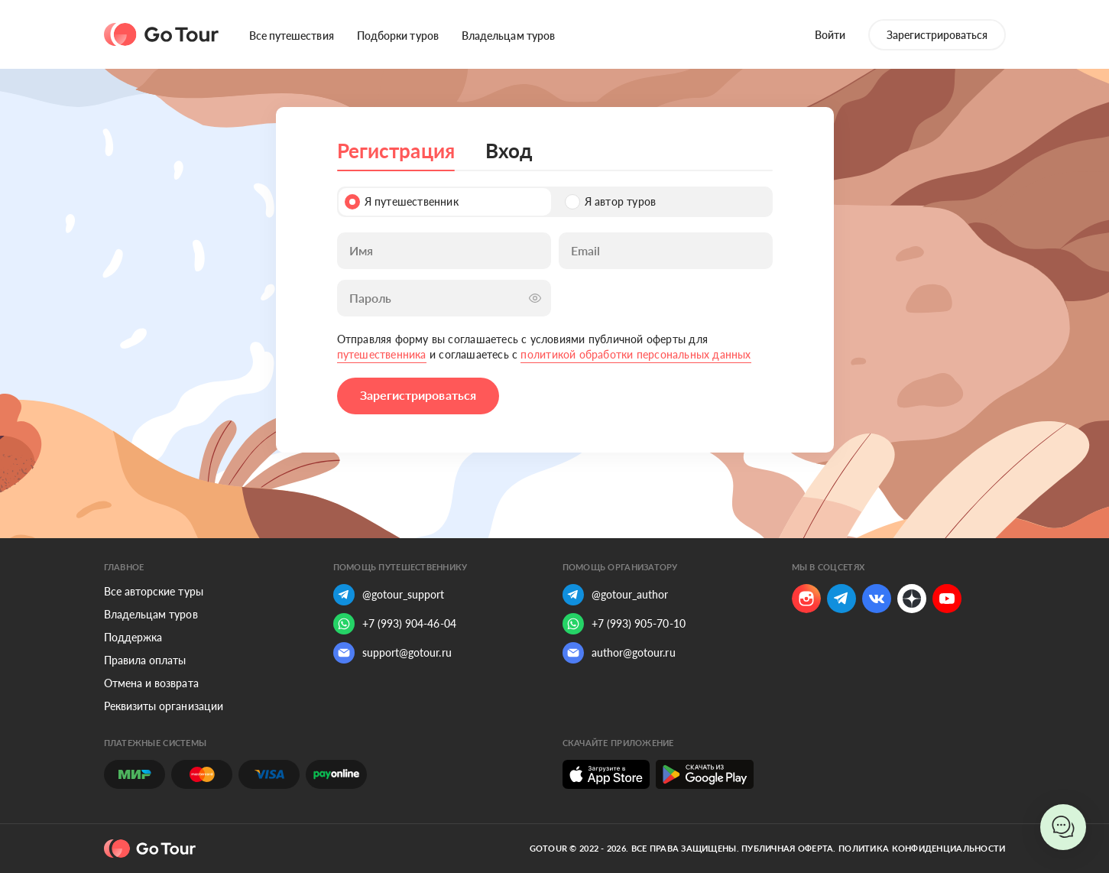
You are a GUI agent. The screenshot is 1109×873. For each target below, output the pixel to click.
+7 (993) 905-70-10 (624, 623)
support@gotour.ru (392, 653)
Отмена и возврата (151, 683)
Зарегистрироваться (937, 34)
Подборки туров (398, 35)
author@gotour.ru (619, 653)
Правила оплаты (145, 660)
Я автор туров (611, 201)
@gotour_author (616, 594)
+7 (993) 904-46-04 (394, 623)
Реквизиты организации (163, 705)
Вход (509, 150)
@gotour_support (389, 594)
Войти (830, 34)
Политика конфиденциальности (921, 848)
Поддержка (133, 637)
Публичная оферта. (788, 848)
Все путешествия (291, 35)
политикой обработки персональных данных (635, 354)
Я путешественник (402, 201)
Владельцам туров (508, 35)
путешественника (381, 354)
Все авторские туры (153, 591)
